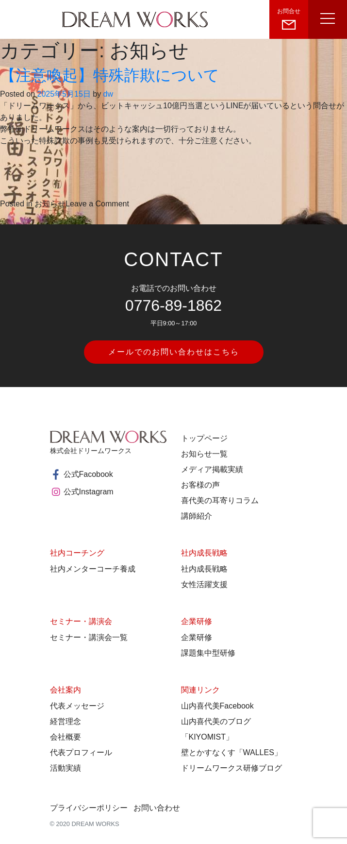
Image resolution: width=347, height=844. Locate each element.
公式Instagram (82, 492)
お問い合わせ (156, 808)
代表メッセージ (77, 706)
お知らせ (50, 204)
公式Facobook (81, 474)
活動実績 (65, 768)
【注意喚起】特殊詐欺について (109, 75)
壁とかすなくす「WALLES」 (231, 752)
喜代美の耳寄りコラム (220, 500)
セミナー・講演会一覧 (89, 637)
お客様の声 (200, 485)
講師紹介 (196, 516)
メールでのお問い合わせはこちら (173, 352)
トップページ (204, 438)
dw (108, 94)
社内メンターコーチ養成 (92, 569)
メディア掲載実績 (212, 469)
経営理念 (65, 721)
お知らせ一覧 (204, 454)
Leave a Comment (97, 204)
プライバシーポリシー (89, 808)
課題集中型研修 (208, 653)
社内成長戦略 (204, 569)
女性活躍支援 (204, 584)
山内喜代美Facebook (217, 706)
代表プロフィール (81, 752)
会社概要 (65, 737)
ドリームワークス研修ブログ (231, 768)
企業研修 (196, 637)
